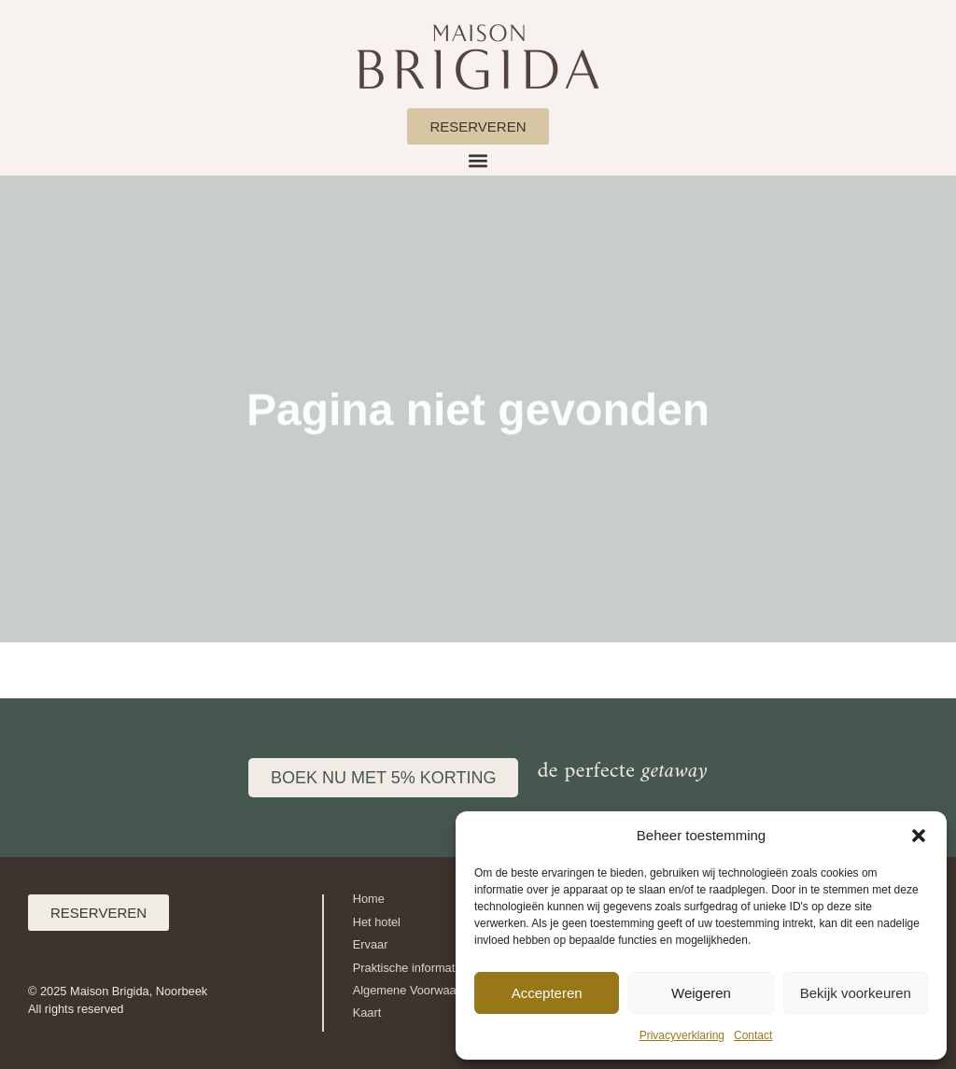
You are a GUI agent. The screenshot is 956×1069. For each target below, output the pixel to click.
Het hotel (377, 922)
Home (369, 899)
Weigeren (701, 993)
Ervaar (370, 944)
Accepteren (547, 993)
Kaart (367, 1013)
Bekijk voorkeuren (855, 993)
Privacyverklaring (682, 1035)
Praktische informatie (408, 968)
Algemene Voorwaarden (417, 990)
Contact (753, 1035)
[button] (918, 835)
